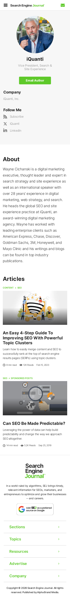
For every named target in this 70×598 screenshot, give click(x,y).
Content (8, 287)
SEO (19, 287)
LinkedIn (15, 130)
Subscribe (17, 116)
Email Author (35, 80)
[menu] (7, 5)
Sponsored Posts (21, 378)
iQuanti (15, 123)
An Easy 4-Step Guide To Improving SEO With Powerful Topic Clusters (33, 337)
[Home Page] (27, 5)
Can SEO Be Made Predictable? (34, 423)
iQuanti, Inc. (11, 99)
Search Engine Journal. (40, 587)
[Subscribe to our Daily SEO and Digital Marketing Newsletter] (62, 5)
